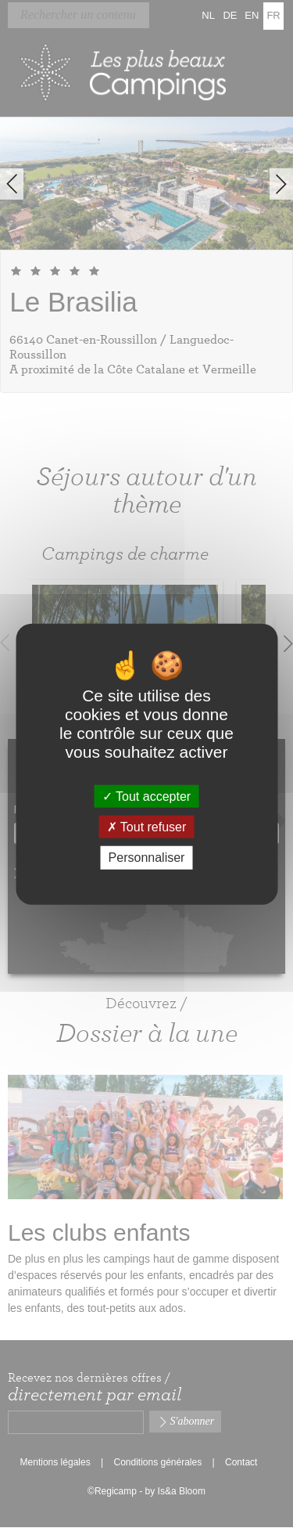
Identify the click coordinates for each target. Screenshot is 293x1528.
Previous (11, 184)
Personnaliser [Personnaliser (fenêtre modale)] (147, 857)
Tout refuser (147, 827)
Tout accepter (146, 796)
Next (281, 184)
